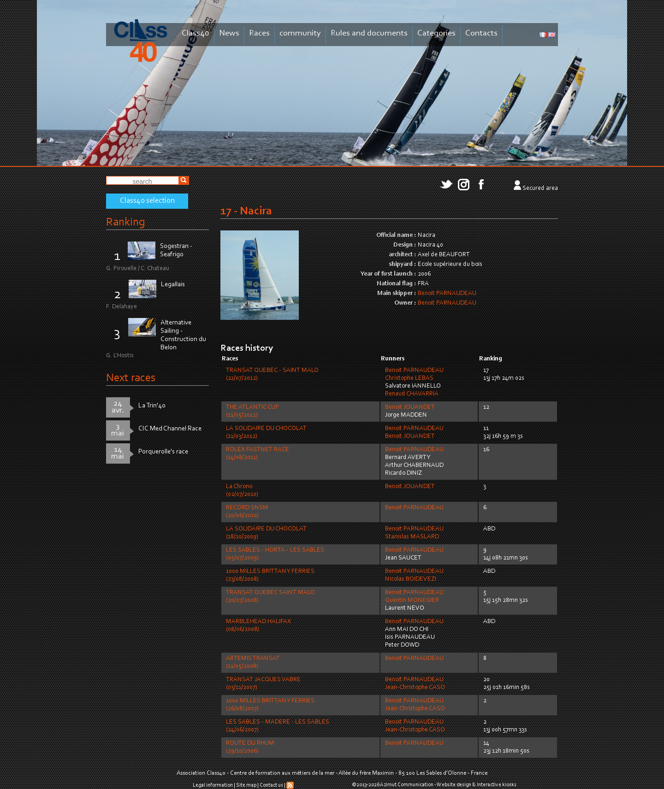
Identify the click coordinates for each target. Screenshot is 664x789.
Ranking (125, 222)
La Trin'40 (152, 405)
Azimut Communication (406, 785)
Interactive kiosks (496, 785)
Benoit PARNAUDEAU (447, 293)
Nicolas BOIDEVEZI (410, 579)
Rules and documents (369, 33)
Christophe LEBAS (409, 378)
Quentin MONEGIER (412, 600)
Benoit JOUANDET (410, 407)
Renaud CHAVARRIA (412, 394)
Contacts (481, 33)
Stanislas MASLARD (412, 537)
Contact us (271, 785)
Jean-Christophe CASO (415, 687)
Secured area (540, 188)
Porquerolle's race (163, 451)
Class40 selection (147, 201)
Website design (454, 785)
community (300, 33)
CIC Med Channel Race (170, 428)
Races (259, 33)
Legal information (213, 785)
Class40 (195, 33)
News (229, 33)
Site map (246, 785)
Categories (436, 33)
